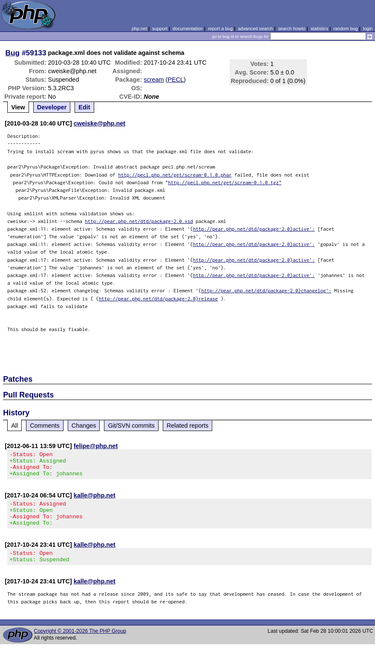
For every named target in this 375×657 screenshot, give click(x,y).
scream (154, 79)
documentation (188, 28)
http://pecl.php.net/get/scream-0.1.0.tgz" (225, 182)
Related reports (187, 425)
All (14, 425)
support (159, 28)
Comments (45, 425)
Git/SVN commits (131, 425)
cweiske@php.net (99, 123)
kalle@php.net (94, 500)
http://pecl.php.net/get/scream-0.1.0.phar (175, 174)
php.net (139, 28)
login (368, 28)
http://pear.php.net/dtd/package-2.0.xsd (139, 221)
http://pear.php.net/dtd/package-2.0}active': (254, 228)
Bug (13, 53)
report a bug (220, 28)
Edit (84, 107)
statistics (319, 28)
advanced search (255, 28)
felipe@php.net (96, 446)
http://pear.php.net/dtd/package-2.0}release (158, 298)
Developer (52, 107)
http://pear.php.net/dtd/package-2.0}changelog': (266, 290)
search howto (291, 28)
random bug (345, 28)
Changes (84, 425)
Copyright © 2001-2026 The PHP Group (80, 644)
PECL (175, 79)
